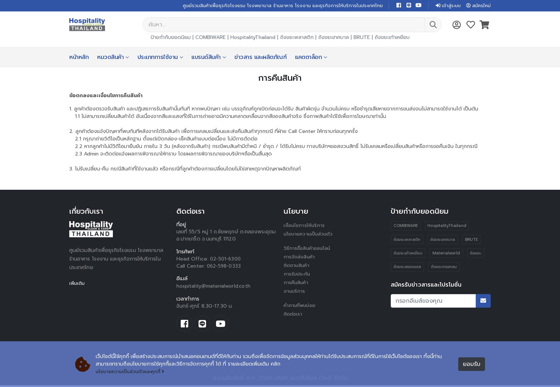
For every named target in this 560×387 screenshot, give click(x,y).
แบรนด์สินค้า (206, 58)
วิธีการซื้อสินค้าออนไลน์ (308, 249)
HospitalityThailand (252, 38)
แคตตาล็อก (308, 58)
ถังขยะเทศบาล (333, 38)
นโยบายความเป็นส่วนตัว (310, 234)
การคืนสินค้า (297, 283)
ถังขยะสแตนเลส (407, 268)
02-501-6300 (226, 259)
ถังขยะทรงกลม (444, 268)
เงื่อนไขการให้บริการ (305, 226)
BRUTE (362, 38)
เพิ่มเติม (77, 284)
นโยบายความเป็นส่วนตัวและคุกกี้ (132, 372)
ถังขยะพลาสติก (297, 38)
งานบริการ (295, 292)
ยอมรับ (471, 364)
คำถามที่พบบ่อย (301, 306)
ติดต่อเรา (294, 314)
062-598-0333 (225, 267)
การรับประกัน (297, 274)
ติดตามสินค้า (298, 266)
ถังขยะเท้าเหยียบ (392, 38)
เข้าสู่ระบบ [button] (445, 6)
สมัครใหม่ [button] (477, 6)
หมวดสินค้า (110, 58)
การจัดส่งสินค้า (300, 257)
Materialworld (447, 254)
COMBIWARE (210, 38)
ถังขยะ (476, 254)
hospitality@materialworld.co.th (214, 287)
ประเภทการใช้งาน (158, 58)
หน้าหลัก (79, 58)
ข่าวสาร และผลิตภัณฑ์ (260, 58)
